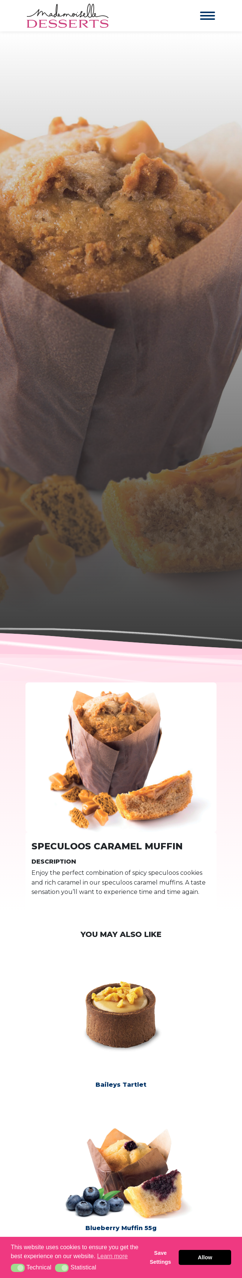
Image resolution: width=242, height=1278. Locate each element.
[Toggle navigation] (200, 16)
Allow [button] (205, 1257)
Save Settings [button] (160, 1257)
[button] (18, 1268)
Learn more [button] (112, 1256)
